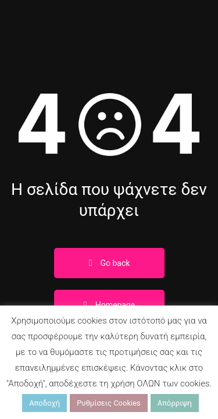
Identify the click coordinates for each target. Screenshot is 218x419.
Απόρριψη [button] (175, 403)
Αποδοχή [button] (44, 403)
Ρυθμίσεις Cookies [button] (109, 403)
